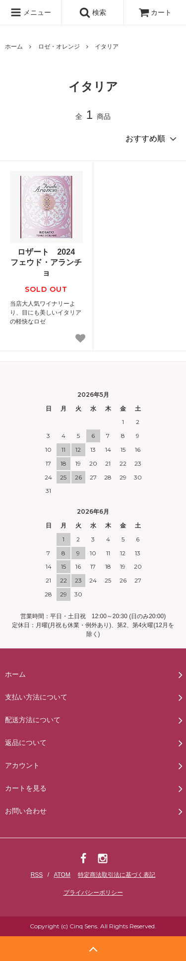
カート (155, 12)
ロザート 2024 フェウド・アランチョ (46, 262)
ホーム (14, 46)
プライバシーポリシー (93, 892)
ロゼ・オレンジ (59, 46)
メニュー (30, 12)
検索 (92, 12)
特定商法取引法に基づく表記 (116, 874)
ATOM (62, 874)
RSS (37, 874)
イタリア (107, 46)
